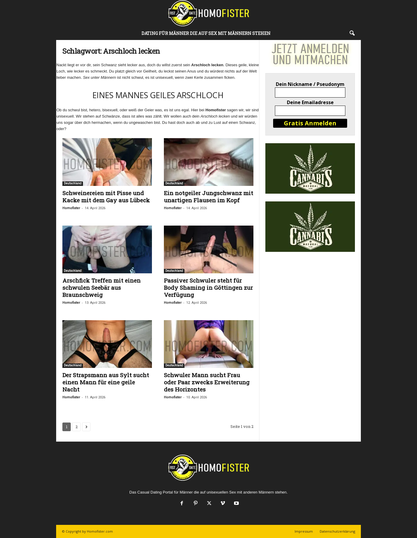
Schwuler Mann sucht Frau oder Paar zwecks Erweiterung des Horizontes (207, 382)
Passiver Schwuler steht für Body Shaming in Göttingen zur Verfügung (208, 287)
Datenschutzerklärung (337, 531)
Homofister (71, 208)
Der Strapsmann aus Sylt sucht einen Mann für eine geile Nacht (105, 382)
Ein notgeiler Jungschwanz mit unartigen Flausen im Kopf (208, 196)
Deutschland (72, 183)
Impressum (304, 531)
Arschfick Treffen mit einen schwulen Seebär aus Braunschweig (101, 287)
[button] (351, 33)
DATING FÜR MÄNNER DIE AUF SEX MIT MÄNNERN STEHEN (205, 33)
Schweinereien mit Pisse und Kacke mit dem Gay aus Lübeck (106, 196)
